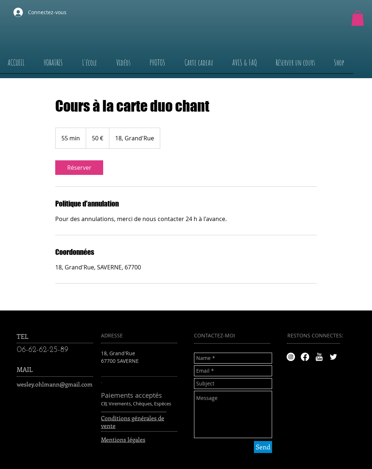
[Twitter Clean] (333, 357)
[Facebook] (305, 357)
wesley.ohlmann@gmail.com (55, 384)
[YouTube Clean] (319, 357)
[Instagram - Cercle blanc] (291, 357)
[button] (357, 18)
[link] (79, 167)
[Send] (263, 447)
